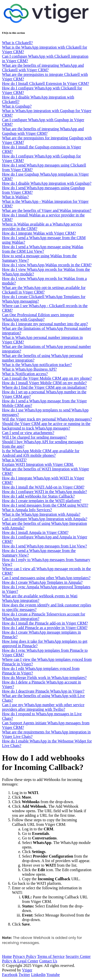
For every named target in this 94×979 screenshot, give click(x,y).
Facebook (10, 974)
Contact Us (48, 961)
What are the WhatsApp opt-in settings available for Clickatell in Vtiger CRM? (43, 289)
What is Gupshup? (17, 106)
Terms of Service (51, 956)
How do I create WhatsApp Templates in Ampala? (42, 582)
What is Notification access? (25, 374)
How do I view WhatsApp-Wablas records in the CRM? (46, 265)
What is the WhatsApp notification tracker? (37, 365)
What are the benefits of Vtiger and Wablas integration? (46, 210)
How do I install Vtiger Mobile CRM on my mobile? (44, 383)
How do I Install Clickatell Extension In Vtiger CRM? (45, 83)
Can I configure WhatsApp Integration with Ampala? (44, 519)
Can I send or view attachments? (28, 433)
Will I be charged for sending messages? (34, 437)
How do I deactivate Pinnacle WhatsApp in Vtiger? (43, 691)
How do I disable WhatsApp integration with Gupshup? (46, 183)
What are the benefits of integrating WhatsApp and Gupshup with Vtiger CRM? (43, 131)
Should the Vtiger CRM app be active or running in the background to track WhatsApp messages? (46, 425)
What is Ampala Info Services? (27, 510)
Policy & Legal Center (20, 961)
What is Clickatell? (17, 43)
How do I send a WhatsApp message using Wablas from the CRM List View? (42, 249)
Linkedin (38, 974)
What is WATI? (14, 460)
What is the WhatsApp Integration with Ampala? (41, 514)
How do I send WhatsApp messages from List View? (44, 546)
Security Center (78, 956)
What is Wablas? (15, 197)
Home (7, 956)
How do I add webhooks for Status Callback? (38, 496)
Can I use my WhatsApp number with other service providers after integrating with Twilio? (43, 707)
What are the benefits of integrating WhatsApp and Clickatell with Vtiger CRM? (43, 67)
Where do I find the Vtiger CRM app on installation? (44, 387)
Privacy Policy (24, 956)
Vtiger (27, 970)
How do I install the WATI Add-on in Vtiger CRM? (43, 487)
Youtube (53, 974)
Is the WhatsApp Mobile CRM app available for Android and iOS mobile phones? (40, 453)
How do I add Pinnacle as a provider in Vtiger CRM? (44, 628)
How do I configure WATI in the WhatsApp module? (44, 492)
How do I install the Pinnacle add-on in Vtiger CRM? (45, 623)
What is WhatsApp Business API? (29, 369)
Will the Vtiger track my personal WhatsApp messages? (47, 419)
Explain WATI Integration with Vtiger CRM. (38, 464)
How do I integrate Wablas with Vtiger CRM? (39, 233)
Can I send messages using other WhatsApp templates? (46, 578)
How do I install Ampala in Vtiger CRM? (35, 532)
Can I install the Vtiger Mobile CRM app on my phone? (47, 378)
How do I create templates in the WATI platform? (41, 501)
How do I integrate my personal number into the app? (45, 324)
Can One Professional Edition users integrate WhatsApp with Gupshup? (38, 317)
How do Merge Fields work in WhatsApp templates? (44, 677)
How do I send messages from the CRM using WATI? (45, 505)
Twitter (24, 974)
